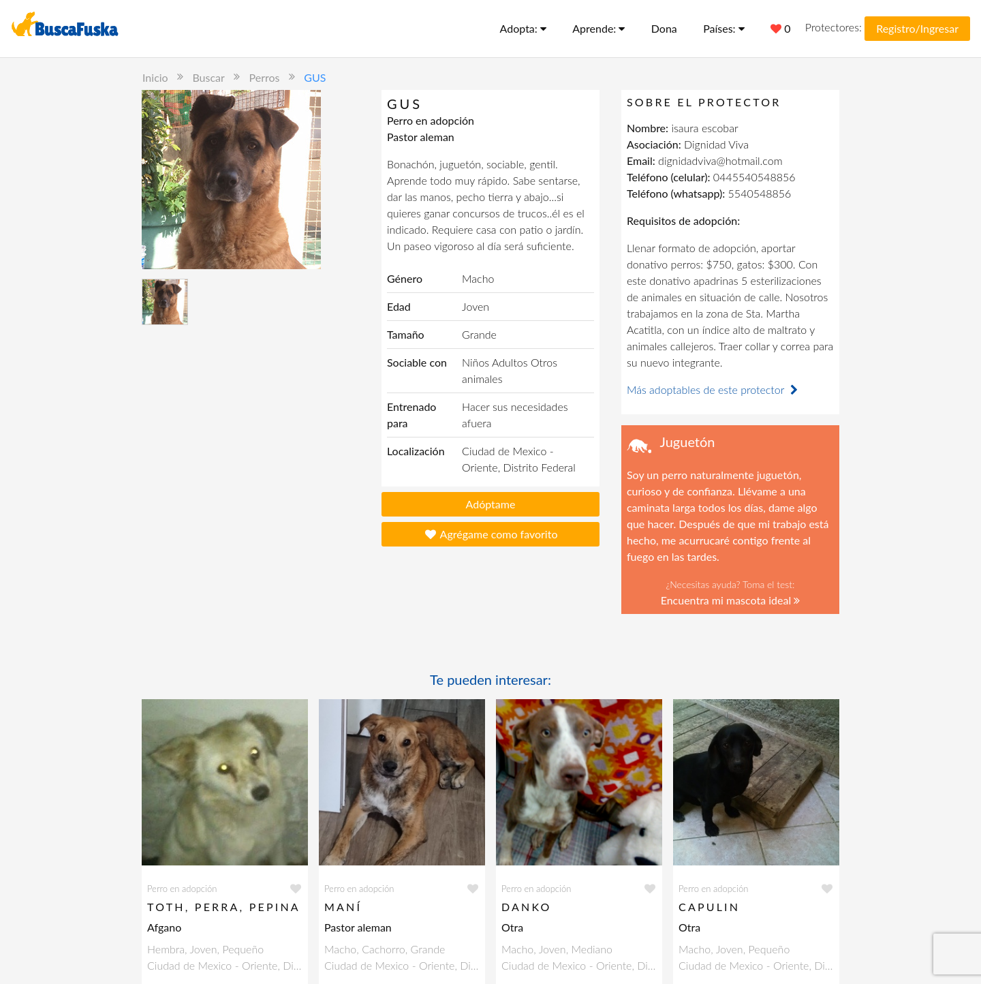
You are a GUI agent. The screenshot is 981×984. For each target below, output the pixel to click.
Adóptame (491, 503)
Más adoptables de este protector (714, 389)
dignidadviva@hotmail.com (720, 160)
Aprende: (598, 28)
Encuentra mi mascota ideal (730, 600)
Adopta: (523, 28)
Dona (664, 28)
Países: (724, 28)
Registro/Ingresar (917, 28)
